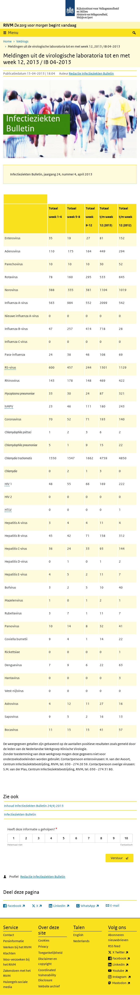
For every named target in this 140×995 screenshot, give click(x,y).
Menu (13, 32)
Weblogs (22, 41)
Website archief (49, 986)
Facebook (125, 958)
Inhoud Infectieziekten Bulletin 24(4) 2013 (34, 806)
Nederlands (81, 941)
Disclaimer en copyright (47, 961)
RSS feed (114, 946)
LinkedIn (125, 964)
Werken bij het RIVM (17, 947)
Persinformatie (13, 941)
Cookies (43, 940)
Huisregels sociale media (15, 984)
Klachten (9, 953)
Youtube (125, 970)
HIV (7, 484)
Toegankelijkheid (50, 953)
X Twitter (125, 952)
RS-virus (10, 367)
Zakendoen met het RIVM (17, 973)
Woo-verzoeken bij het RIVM (16, 961)
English (78, 935)
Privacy (43, 946)
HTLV (8, 510)
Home (7, 41)
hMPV (9, 406)
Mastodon (124, 982)
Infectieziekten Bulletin (20, 814)
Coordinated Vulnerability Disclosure (47, 975)
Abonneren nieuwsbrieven (118, 937)
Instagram (125, 976)
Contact (8, 935)
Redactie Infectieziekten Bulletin (91, 73)
